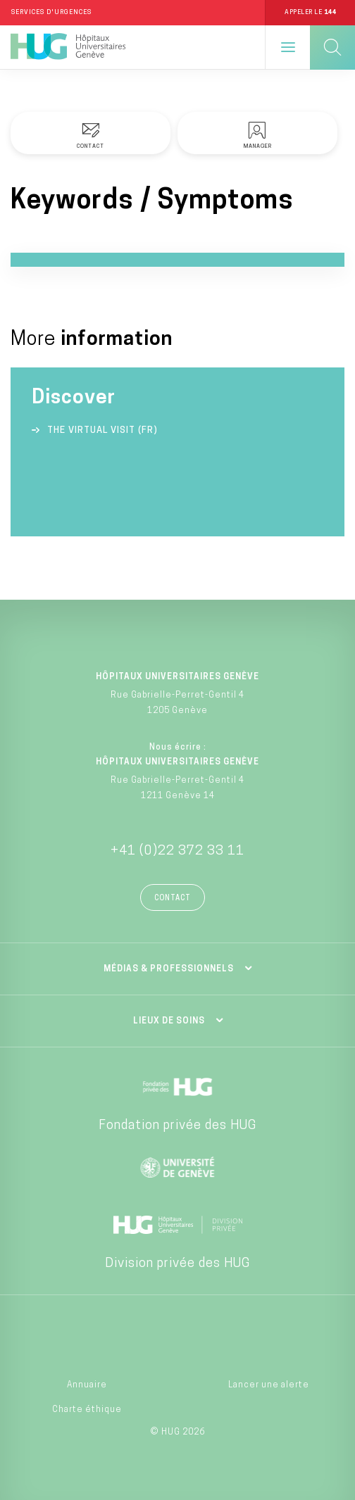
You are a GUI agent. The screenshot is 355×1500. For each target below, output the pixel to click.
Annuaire (87, 1385)
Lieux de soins (169, 1021)
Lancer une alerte (268, 1385)
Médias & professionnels (169, 969)
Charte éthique (87, 1410)
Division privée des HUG (177, 1264)
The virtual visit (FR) (102, 430)
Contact (172, 898)
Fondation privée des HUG (177, 1126)
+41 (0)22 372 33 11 (177, 851)
